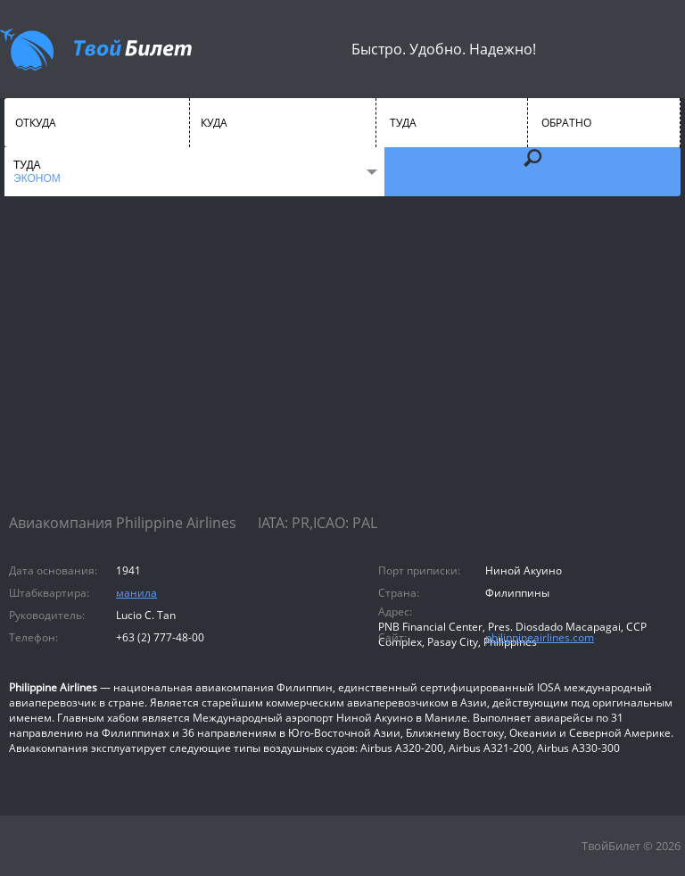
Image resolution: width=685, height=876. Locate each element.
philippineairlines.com (539, 637)
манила (136, 592)
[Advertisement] (342, 370)
